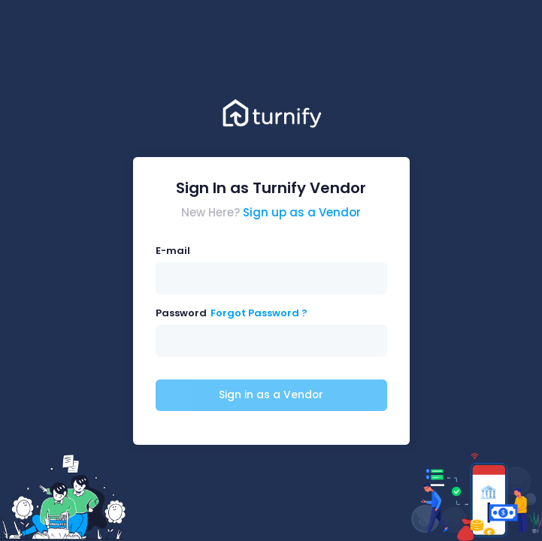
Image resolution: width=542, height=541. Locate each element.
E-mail (173, 250)
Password (181, 313)
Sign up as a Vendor (302, 212)
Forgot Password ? (258, 313)
